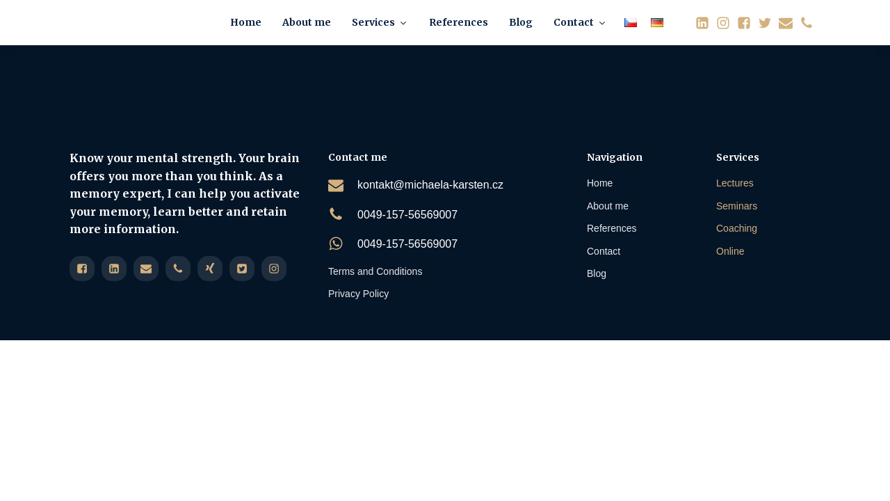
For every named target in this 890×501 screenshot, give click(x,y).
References (458, 22)
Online (730, 251)
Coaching (736, 228)
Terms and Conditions (375, 271)
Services (380, 22)
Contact (580, 22)
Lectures (735, 183)
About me (306, 22)
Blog (521, 22)
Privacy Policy (358, 293)
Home (245, 22)
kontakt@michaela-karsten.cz (430, 185)
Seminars (736, 206)
